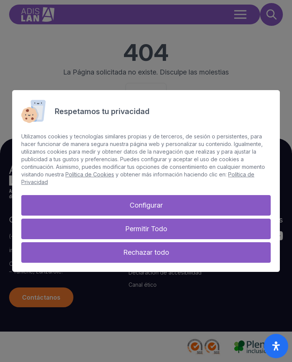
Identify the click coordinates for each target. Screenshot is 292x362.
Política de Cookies (89, 174)
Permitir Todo (146, 229)
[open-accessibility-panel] (276, 346)
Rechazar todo (146, 252)
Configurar (146, 205)
